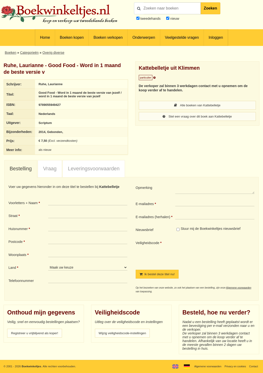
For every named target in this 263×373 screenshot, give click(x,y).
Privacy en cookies (234, 366)
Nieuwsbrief (145, 231)
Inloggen (216, 37)
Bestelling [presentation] (21, 169)
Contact (253, 366)
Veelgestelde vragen (182, 37)
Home (45, 37)
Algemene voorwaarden (238, 288)
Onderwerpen (143, 37)
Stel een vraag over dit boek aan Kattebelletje (197, 117)
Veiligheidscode (147, 243)
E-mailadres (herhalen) (153, 218)
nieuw (174, 18)
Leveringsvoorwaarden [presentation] (94, 169)
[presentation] (215, 252)
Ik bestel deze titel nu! (158, 275)
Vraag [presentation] (50, 169)
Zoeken (210, 8)
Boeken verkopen (108, 37)
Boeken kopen (72, 37)
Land (12, 268)
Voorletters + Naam (23, 204)
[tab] (20, 170)
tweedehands (150, 18)
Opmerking (144, 189)
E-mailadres (145, 205)
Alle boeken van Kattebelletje (197, 105)
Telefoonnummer (21, 282)
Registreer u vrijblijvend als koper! (36, 334)
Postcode (15, 243)
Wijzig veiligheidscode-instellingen (124, 334)
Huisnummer (18, 229)
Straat (12, 217)
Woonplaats (17, 255)
